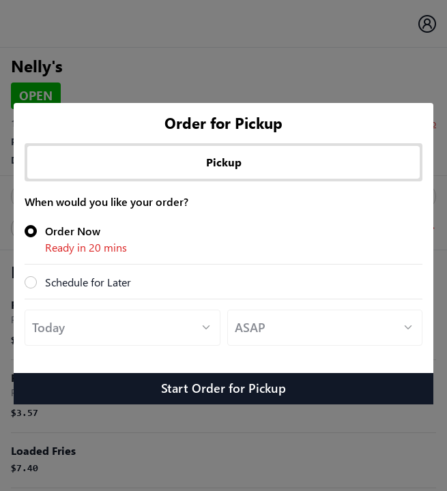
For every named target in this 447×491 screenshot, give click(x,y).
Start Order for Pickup (223, 388)
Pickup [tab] (224, 162)
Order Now (233, 240)
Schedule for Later (88, 282)
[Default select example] (122, 328)
